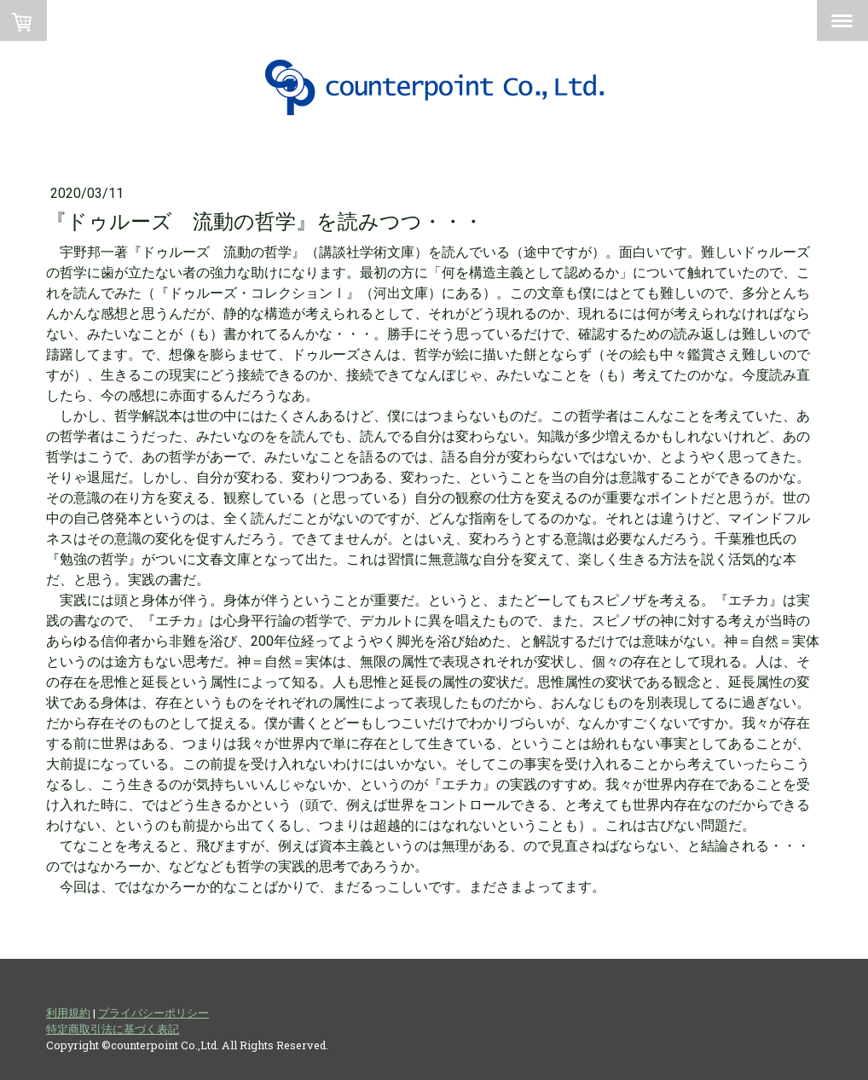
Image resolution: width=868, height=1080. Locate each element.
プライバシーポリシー (153, 1012)
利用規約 (68, 1012)
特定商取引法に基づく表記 (112, 1029)
